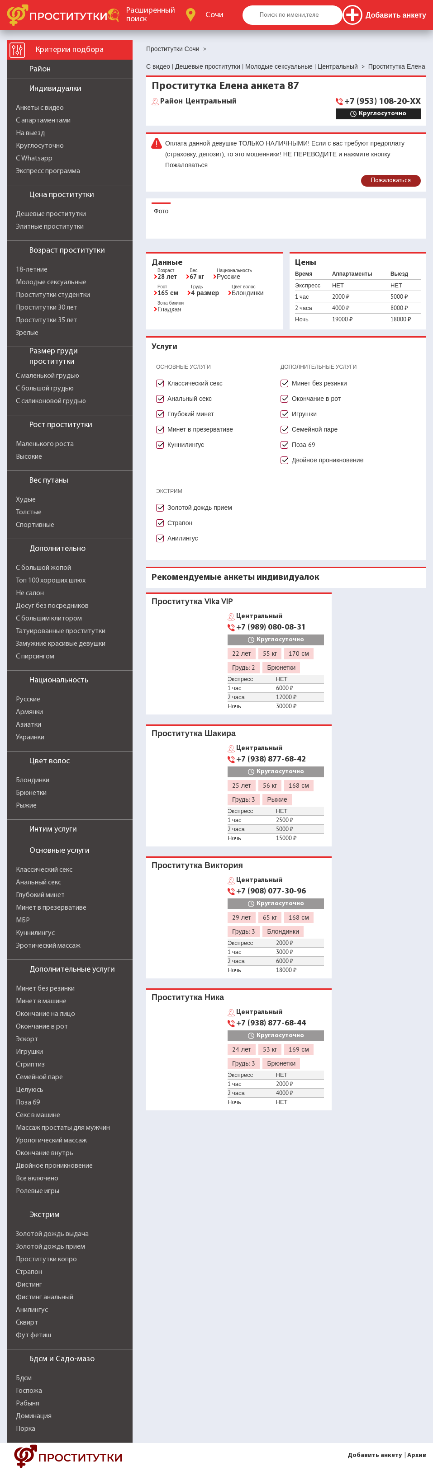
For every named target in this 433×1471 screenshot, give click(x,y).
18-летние (32, 269)
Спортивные (35, 525)
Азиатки (28, 724)
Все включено (37, 1178)
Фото (161, 211)
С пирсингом (35, 656)
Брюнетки (31, 793)
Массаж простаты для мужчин (63, 1128)
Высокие (29, 457)
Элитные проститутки (50, 226)
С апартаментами (43, 120)
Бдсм (24, 1378)
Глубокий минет (40, 895)
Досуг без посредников (52, 606)
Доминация (34, 1416)
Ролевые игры (37, 1191)
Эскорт (27, 1039)
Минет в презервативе (51, 908)
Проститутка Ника (188, 997)
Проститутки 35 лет (46, 320)
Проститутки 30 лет (46, 307)
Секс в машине (38, 1115)
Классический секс (44, 870)
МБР (23, 920)
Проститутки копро (46, 1259)
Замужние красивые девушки (60, 644)
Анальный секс (38, 882)
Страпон (29, 1272)
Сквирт (27, 1322)
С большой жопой (43, 568)
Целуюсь (29, 1090)
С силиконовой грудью (51, 401)
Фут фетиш (33, 1335)
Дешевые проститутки (51, 214)
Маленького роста (45, 444)
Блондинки (32, 780)
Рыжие (26, 805)
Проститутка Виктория (197, 865)
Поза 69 (28, 1102)
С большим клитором (49, 618)
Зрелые (27, 333)
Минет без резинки (45, 988)
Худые (26, 499)
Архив (416, 1455)
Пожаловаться (391, 180)
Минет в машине (41, 1001)
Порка (25, 1429)
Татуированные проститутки (60, 631)
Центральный (198, 101)
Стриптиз (30, 1064)
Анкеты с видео (40, 108)
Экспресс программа (48, 171)
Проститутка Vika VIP (192, 601)
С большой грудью (45, 388)
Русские (28, 699)
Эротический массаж (48, 945)
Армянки (29, 712)
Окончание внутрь (44, 1153)
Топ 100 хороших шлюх (51, 580)
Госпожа (29, 1391)
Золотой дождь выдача (52, 1234)
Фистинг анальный (44, 1297)
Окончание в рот (42, 1026)
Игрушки (29, 1052)
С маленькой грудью (47, 376)
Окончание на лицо (45, 1014)
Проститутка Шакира (194, 733)
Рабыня (27, 1403)
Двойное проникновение (54, 1166)
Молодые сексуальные (51, 282)
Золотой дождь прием (50, 1246)
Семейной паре (39, 1077)
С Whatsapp (34, 158)
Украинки (30, 737)
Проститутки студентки (53, 295)
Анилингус (32, 1310)
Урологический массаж (51, 1140)
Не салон (30, 593)
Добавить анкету (374, 1455)
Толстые (29, 512)
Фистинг (29, 1284)
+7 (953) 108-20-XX (382, 101)
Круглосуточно (40, 146)
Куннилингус (35, 933)
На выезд (30, 133)
